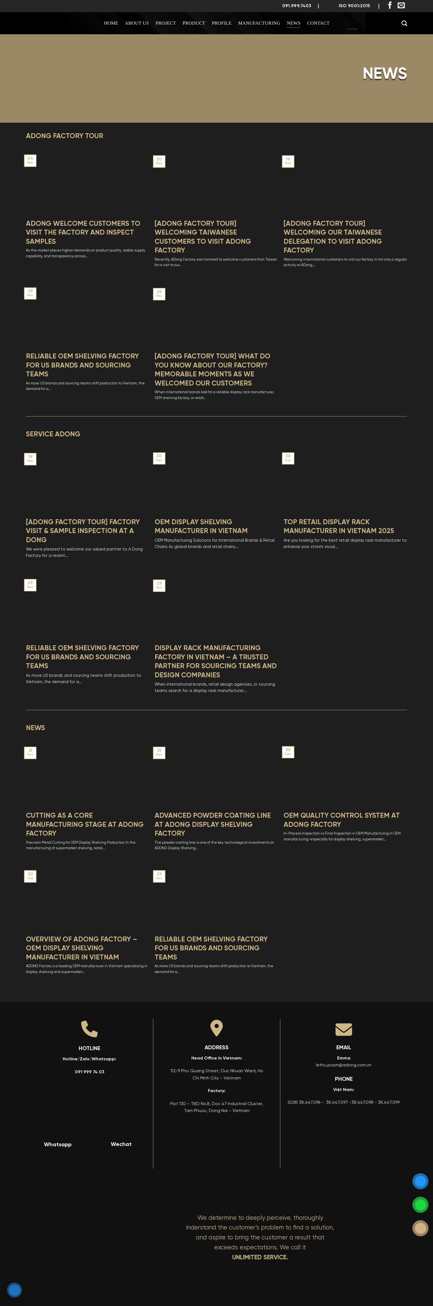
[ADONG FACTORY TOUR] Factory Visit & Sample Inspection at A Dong (83, 531)
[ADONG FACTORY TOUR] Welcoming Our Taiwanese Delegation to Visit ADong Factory (333, 238)
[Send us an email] (401, 6)
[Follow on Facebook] (390, 6)
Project (165, 23)
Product (194, 23)
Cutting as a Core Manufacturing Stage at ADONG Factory (85, 824)
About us (137, 23)
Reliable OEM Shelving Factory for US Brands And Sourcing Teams (82, 365)
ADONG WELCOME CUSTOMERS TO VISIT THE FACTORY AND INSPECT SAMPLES (83, 233)
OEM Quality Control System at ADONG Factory (342, 820)
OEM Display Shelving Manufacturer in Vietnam (201, 527)
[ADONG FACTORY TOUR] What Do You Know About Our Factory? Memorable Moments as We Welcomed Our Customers (212, 370)
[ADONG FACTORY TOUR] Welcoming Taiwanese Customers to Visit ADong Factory (203, 238)
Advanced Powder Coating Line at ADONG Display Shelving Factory (213, 824)
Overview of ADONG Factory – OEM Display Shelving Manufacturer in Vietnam (81, 948)
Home (111, 23)
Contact (318, 23)
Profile (221, 23)
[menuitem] (352, 23)
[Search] (404, 23)
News (294, 23)
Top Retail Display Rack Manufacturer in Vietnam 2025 (339, 527)
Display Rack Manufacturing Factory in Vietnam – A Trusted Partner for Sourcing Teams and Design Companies (216, 662)
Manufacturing (259, 23)
